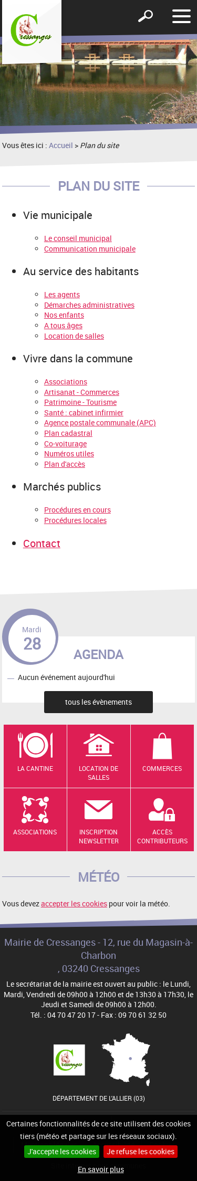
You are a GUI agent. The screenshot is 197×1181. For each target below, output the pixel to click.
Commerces (162, 768)
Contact (41, 543)
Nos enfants (64, 315)
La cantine (35, 768)
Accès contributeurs (162, 836)
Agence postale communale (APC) (100, 422)
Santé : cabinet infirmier (83, 412)
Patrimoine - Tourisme (80, 402)
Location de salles (74, 336)
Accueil (61, 145)
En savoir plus (101, 1169)
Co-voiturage (65, 443)
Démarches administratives (89, 305)
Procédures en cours (77, 510)
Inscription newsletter (99, 836)
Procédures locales (75, 520)
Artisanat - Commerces (81, 392)
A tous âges (63, 325)
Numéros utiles (69, 453)
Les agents (62, 294)
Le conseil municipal (78, 238)
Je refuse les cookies (140, 1151)
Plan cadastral (68, 433)
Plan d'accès (64, 464)
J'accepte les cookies (61, 1151)
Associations (65, 381)
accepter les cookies (74, 903)
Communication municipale (90, 249)
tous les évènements (98, 702)
